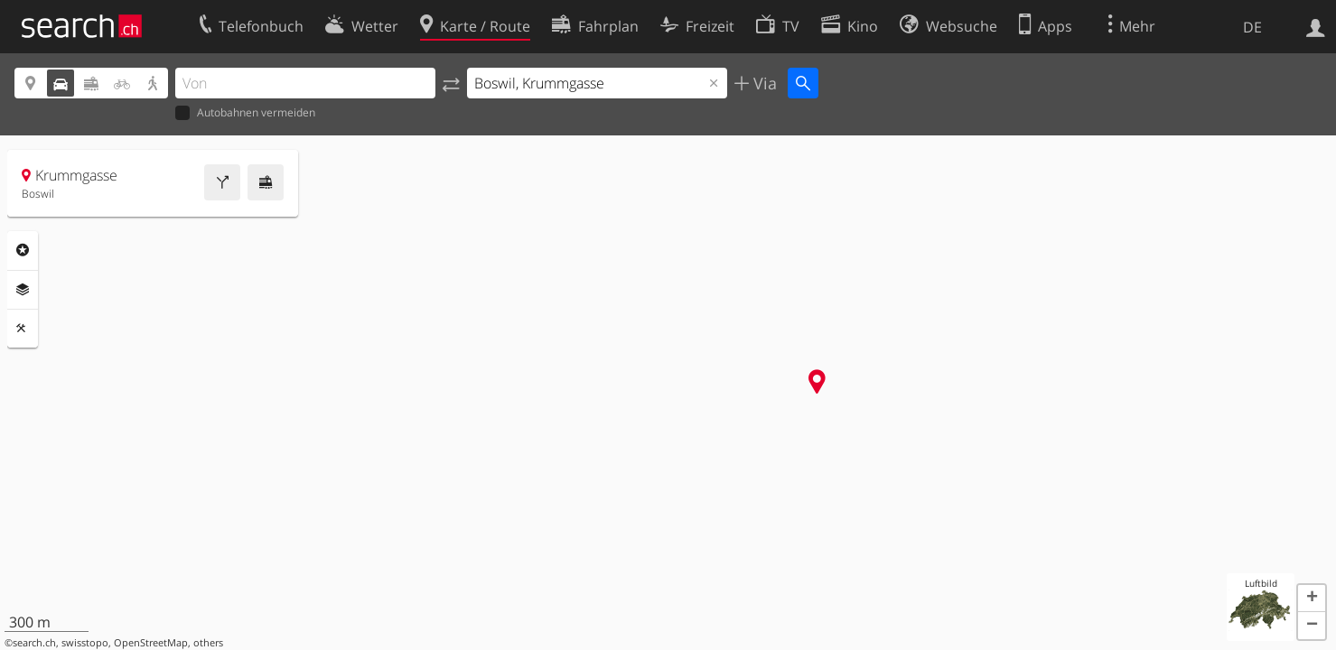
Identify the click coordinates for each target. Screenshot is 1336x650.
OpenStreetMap (151, 642)
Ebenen (22, 290)
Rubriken (22, 250)
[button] (1311, 598)
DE (1252, 27)
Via (763, 83)
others (208, 642)
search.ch (34, 642)
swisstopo (84, 642)
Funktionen (22, 329)
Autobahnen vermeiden (245, 113)
